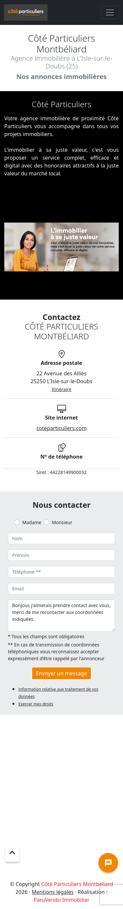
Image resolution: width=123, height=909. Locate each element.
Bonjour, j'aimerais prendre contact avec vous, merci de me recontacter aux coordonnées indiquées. (61, 616)
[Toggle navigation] (110, 12)
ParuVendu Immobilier (61, 899)
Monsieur (62, 522)
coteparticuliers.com (61, 428)
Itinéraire (61, 389)
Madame (31, 522)
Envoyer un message (61, 673)
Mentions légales (53, 892)
